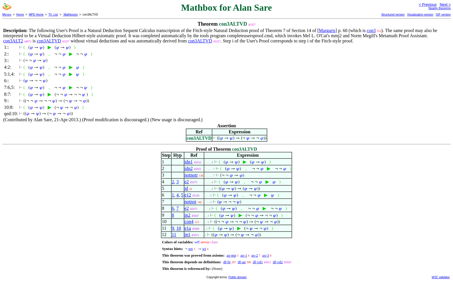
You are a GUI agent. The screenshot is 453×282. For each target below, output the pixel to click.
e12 (188, 195)
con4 (189, 221)
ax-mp (231, 255)
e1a (188, 228)
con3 (371, 30)
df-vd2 (278, 262)
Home (20, 14)
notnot (190, 201)
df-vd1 (258, 262)
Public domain (238, 277)
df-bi (227, 262)
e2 (187, 181)
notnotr (191, 175)
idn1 (189, 161)
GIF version (443, 14)
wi (204, 248)
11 (174, 234)
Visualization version (420, 14)
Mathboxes (70, 14)
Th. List (53, 14)
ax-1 (243, 255)
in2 (187, 215)
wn (190, 248)
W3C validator (441, 277)
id (186, 188)
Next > (445, 4)
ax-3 (265, 255)
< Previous (428, 4)
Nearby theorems (439, 8)
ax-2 (254, 255)
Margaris (327, 30)
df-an (242, 262)
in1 (187, 234)
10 (179, 228)
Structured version (392, 14)
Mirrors (6, 14)
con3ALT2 (13, 40)
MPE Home (36, 14)
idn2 (189, 168)
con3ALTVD (49, 40)
